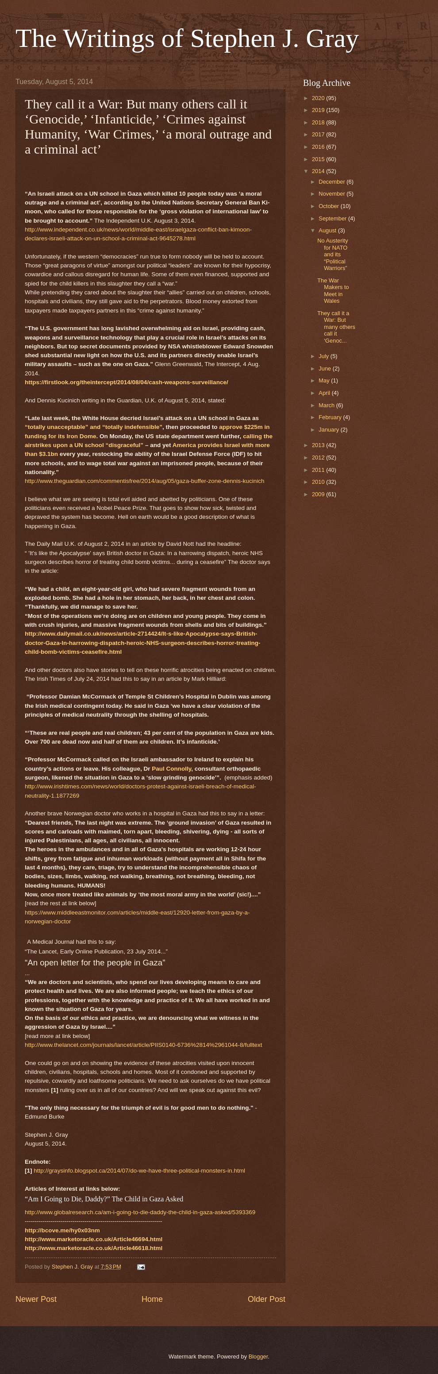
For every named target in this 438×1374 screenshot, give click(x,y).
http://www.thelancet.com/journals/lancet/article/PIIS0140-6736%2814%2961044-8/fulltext (143, 1045)
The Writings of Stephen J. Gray (187, 38)
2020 (319, 98)
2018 (319, 122)
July (324, 356)
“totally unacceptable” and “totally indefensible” (93, 427)
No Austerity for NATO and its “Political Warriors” (332, 254)
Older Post (266, 1299)
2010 (319, 482)
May (325, 380)
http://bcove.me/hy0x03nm (62, 1230)
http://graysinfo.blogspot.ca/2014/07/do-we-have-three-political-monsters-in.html (139, 1170)
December (332, 181)
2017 (319, 134)
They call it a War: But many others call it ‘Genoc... (336, 327)
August (328, 230)
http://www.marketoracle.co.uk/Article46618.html (93, 1248)
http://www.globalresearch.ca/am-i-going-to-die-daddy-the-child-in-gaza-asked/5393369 (140, 1212)
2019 (319, 110)
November (332, 193)
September (333, 218)
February (331, 417)
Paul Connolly (171, 768)
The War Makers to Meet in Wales (333, 290)
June (326, 368)
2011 (319, 470)
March (327, 405)
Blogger (258, 1356)
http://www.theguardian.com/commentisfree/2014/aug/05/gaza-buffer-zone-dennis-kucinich (144, 481)
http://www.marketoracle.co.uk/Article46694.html (93, 1239)
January (329, 429)
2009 (319, 494)
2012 (319, 457)
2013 (319, 445)
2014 (319, 171)
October (329, 206)
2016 (319, 146)
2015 (319, 159)
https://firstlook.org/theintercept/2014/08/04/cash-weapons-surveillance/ (126, 382)
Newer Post (36, 1299)
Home (152, 1299)
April (325, 393)
